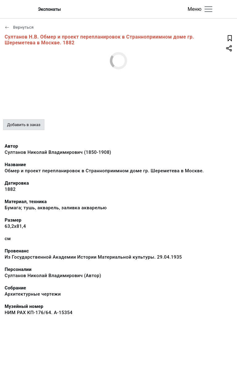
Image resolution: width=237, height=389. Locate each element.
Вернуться (19, 27)
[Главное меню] (208, 9)
